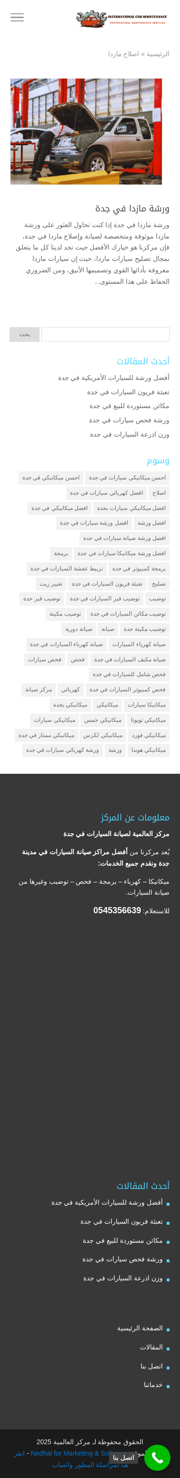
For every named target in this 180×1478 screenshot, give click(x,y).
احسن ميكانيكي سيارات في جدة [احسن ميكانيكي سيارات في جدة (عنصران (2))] (127, 477)
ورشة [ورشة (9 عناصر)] (115, 750)
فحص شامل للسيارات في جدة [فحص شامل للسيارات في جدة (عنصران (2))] (129, 674)
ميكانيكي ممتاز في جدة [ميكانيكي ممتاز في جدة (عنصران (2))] (46, 735)
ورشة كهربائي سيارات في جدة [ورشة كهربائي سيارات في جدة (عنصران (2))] (62, 750)
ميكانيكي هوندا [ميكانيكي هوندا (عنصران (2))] (148, 750)
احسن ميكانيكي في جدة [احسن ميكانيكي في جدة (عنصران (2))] (51, 477)
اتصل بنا (151, 1366)
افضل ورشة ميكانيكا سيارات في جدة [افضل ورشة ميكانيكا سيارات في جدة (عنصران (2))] (122, 553)
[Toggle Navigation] (17, 19)
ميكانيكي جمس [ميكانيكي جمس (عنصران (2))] (102, 720)
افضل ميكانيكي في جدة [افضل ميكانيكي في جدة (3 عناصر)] (59, 508)
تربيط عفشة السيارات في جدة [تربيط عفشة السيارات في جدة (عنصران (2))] (66, 568)
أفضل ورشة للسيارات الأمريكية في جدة (114, 377)
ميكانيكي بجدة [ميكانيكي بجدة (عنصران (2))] (70, 704)
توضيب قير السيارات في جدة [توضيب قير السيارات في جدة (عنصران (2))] (105, 598)
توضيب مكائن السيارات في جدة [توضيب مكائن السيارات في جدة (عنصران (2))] (128, 613)
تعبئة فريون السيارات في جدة (128, 392)
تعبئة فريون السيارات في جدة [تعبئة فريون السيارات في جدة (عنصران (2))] (107, 583)
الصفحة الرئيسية (140, 1328)
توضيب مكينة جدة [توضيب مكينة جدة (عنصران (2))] (145, 629)
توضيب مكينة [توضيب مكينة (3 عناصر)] (65, 613)
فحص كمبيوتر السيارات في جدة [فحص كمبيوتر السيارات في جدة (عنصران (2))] (128, 689)
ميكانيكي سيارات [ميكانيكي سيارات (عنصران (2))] (54, 720)
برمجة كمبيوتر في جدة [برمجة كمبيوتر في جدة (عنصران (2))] (139, 568)
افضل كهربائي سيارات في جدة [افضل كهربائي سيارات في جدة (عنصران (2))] (106, 492)
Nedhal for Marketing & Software (78, 1453)
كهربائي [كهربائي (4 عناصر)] (70, 689)
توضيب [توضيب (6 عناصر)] (157, 598)
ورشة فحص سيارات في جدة (129, 420)
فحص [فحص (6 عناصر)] (78, 659)
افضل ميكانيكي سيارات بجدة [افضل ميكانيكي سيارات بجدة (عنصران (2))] (131, 508)
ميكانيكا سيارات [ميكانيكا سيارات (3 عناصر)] (147, 704)
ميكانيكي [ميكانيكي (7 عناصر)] (107, 704)
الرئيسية (158, 54)
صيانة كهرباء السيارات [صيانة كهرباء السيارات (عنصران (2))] (139, 644)
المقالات (151, 1347)
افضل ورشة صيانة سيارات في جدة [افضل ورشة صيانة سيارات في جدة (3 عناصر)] (124, 538)
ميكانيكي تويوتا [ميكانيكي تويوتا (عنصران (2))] (148, 720)
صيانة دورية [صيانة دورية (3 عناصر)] (78, 629)
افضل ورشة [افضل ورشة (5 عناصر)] (152, 522)
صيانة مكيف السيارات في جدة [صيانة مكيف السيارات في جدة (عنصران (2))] (130, 659)
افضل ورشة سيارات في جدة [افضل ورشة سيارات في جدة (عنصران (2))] (94, 522)
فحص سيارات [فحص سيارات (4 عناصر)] (44, 659)
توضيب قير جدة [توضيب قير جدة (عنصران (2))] (41, 598)
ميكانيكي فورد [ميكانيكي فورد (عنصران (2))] (149, 735)
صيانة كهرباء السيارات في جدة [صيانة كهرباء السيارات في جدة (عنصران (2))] (66, 644)
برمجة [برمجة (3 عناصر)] (61, 553)
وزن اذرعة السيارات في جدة (130, 434)
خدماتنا (153, 1384)
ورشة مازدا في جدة (132, 208)
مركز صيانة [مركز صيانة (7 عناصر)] (38, 689)
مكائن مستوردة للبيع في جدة (130, 405)
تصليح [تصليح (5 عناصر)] (159, 583)
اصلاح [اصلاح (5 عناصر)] (159, 492)
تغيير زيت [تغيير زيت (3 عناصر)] (51, 583)
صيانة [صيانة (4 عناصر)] (107, 629)
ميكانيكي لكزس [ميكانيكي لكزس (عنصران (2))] (102, 735)
